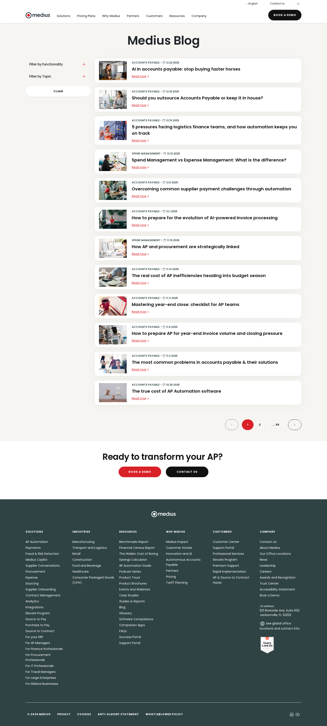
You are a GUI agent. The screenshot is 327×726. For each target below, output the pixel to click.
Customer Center (226, 542)
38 (275, 424)
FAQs (123, 631)
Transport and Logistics (89, 548)
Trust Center (269, 583)
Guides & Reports (132, 601)
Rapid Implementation (229, 571)
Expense (32, 577)
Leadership (268, 565)
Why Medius (111, 16)
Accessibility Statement (277, 589)
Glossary (125, 613)
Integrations (34, 607)
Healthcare (80, 571)
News (263, 560)
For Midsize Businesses (42, 684)
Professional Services (228, 554)
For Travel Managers (41, 672)
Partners (133, 16)
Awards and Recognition (277, 577)
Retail (76, 554)
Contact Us (277, 3)
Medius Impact (177, 542)
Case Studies (129, 595)
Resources (177, 16)
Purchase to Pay (38, 625)
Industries (81, 532)
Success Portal (130, 637)
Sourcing (32, 583)
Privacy (63, 714)
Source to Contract (40, 631)
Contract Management (43, 595)
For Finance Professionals (44, 649)
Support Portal (129, 643)
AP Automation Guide (135, 565)
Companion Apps (132, 625)
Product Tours (129, 577)
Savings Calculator (133, 560)
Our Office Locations (275, 554)
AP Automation (37, 542)
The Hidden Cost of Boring (138, 554)
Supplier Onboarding (41, 589)
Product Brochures (133, 583)
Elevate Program (38, 613)
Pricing (171, 577)
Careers (265, 571)
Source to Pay (36, 619)
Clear (58, 91)
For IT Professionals (40, 666)
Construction (82, 560)
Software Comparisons (136, 619)
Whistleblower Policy (164, 714)
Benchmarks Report (133, 542)
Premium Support (226, 565)
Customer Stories (179, 548)
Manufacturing (83, 542)
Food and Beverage (86, 565)
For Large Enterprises (41, 678)
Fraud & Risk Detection (42, 554)
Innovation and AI (179, 554)
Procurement (35, 571)
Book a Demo (285, 15)
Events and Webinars (134, 589)
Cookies (84, 714)
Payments (33, 548)
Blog (122, 607)
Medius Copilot (36, 560)
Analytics (32, 601)
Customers (154, 16)
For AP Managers (38, 643)
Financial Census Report (137, 548)
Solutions (63, 16)
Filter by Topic (40, 76)
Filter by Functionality (46, 64)
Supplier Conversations (43, 565)
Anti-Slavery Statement (118, 714)
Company (199, 16)
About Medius (270, 548)
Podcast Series (130, 571)
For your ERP (34, 637)
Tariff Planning (177, 582)
